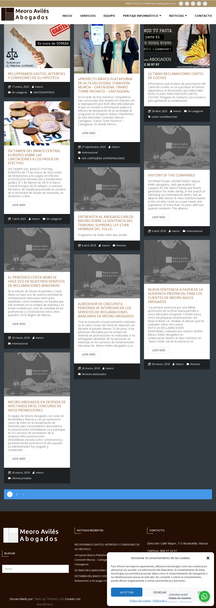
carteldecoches (168, 116)
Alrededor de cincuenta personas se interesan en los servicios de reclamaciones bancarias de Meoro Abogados (106, 310)
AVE (83, 158)
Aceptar (126, 592)
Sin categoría (19, 92)
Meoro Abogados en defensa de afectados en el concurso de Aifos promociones (37, 406)
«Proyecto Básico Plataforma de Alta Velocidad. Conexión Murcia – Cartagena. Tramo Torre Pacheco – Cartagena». (105, 85)
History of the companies (171, 175)
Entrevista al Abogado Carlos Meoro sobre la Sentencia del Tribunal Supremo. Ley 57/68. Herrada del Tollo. (105, 222)
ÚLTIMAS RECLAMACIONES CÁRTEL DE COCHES (176, 75)
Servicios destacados (94, 374)
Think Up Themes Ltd (48, 599)
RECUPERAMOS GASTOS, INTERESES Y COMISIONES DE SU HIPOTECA (36, 75)
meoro (39, 87)
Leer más (88, 133)
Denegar (160, 592)
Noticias (121, 245)
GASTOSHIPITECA (43, 92)
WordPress (45, 604)
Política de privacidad (165, 600)
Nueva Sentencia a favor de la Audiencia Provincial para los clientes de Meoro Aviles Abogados (175, 295)
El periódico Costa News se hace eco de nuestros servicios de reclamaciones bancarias (36, 281)
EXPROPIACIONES (113, 158)
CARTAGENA (94, 158)
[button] (208, 558)
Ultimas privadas (21, 478)
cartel (154, 116)
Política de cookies (140, 600)
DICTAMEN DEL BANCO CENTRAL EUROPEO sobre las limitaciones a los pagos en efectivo (34, 156)
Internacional (89, 152)
